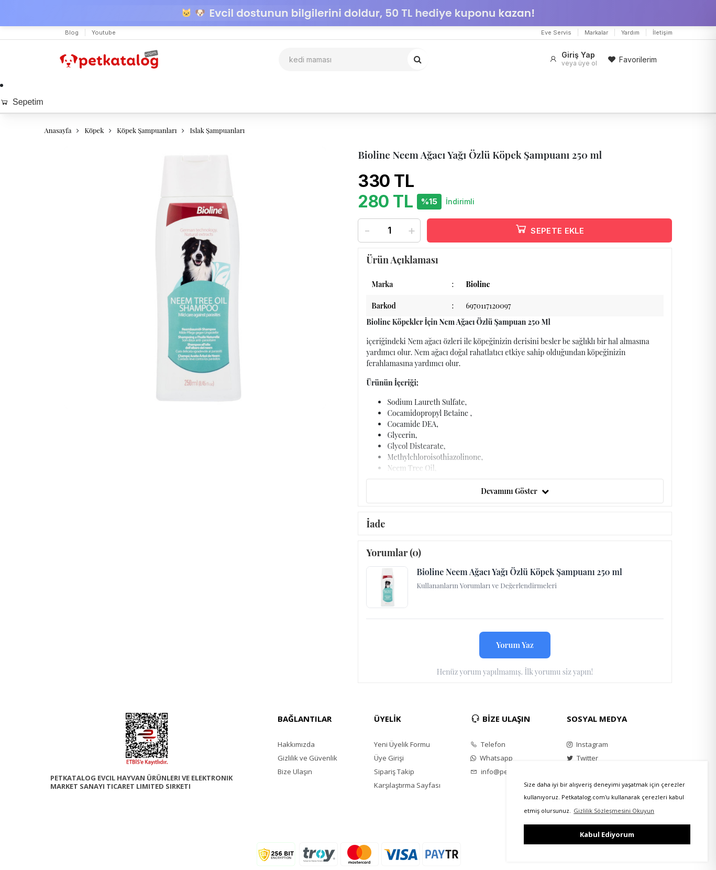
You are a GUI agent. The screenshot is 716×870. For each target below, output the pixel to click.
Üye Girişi (389, 758)
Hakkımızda (296, 744)
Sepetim (21, 101)
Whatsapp (491, 758)
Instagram (587, 744)
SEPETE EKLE (549, 229)
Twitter (582, 758)
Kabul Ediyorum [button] (607, 834)
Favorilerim (632, 59)
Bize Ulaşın (295, 771)
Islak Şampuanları (217, 130)
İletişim (663, 32)
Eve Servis (556, 32)
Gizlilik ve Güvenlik (307, 758)
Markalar (596, 32)
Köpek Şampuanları (147, 130)
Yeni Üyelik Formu (402, 744)
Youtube (104, 32)
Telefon (487, 744)
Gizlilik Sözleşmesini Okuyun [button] (614, 810)
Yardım (630, 32)
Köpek (94, 130)
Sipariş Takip (394, 771)
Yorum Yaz (515, 645)
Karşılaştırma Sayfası (407, 785)
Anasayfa (58, 130)
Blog (72, 32)
